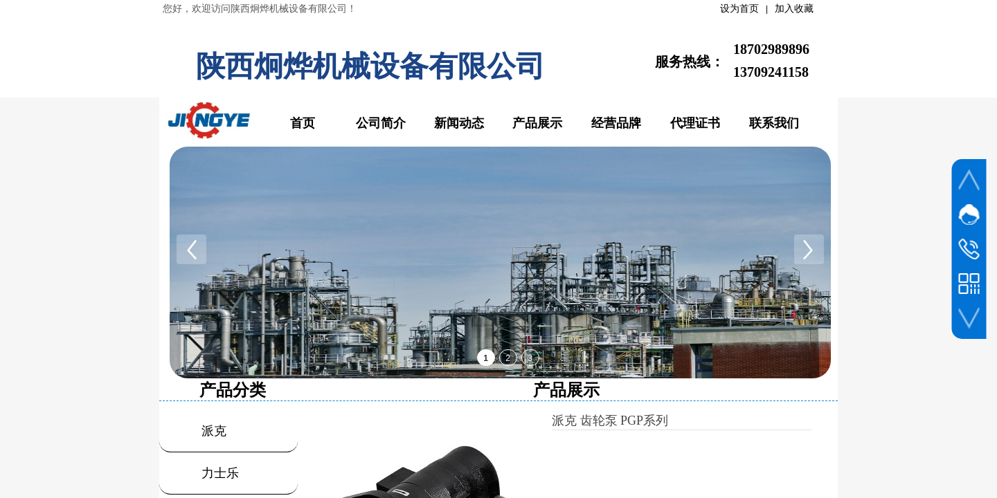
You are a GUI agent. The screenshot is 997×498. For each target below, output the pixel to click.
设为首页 (739, 8)
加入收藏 (794, 8)
